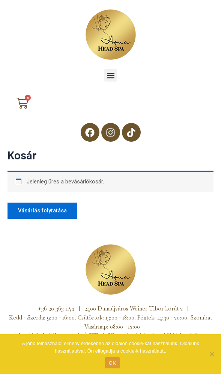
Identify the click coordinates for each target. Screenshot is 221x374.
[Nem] (211, 354)
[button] (110, 75)
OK (112, 363)
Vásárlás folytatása (42, 210)
